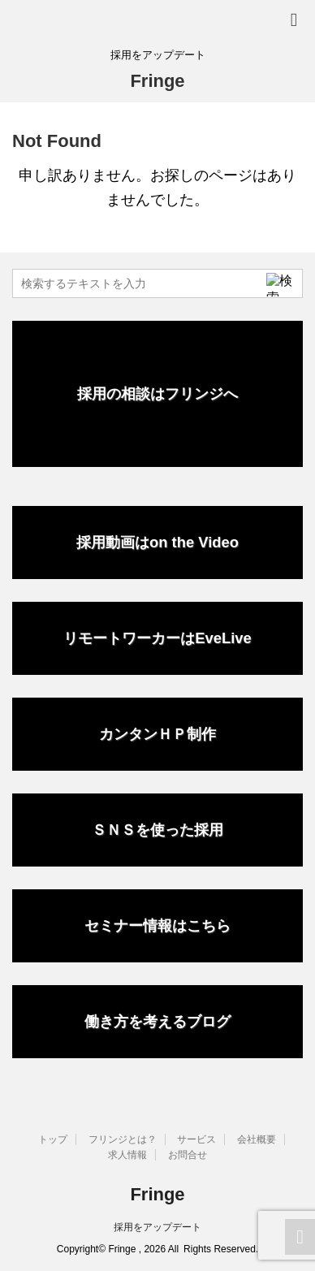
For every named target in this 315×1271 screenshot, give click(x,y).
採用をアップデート (157, 1227)
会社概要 (256, 1139)
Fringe (157, 81)
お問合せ (187, 1155)
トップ (52, 1139)
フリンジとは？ (122, 1139)
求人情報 (127, 1155)
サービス (196, 1139)
